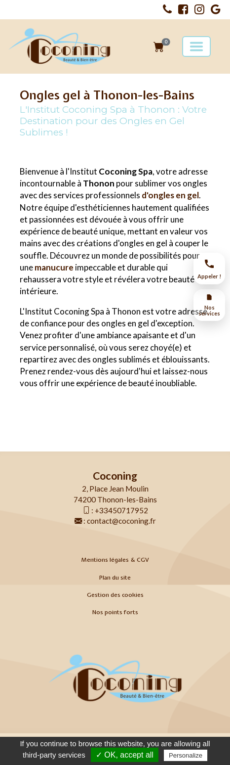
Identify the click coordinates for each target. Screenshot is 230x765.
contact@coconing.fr (121, 520)
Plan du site (115, 578)
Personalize (185, 755)
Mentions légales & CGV (115, 560)
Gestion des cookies (115, 595)
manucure (55, 267)
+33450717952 (121, 510)
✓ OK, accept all (124, 755)
